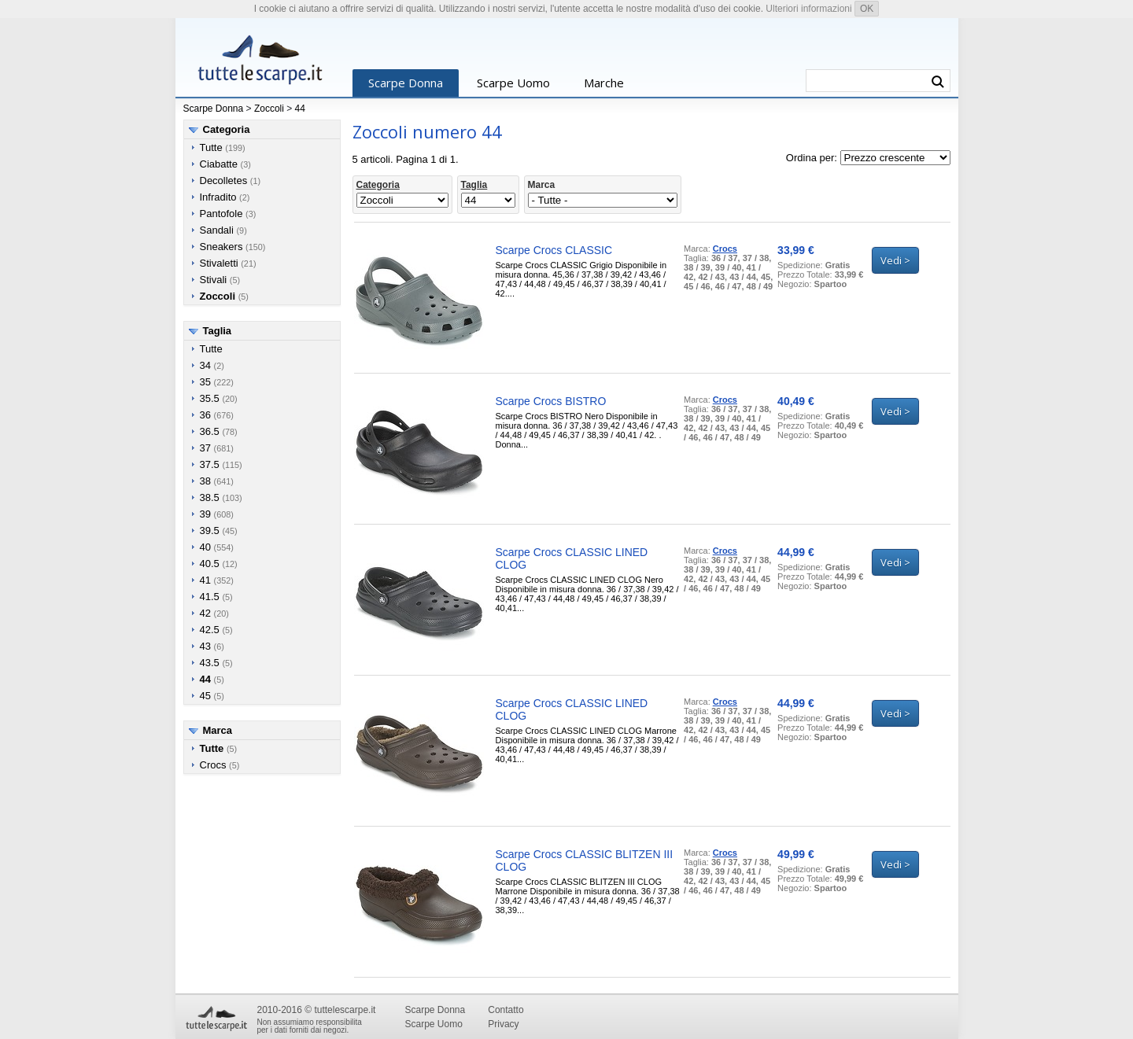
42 (205, 613)
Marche (604, 82)
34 (205, 365)
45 (205, 696)
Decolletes (224, 180)
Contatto (505, 1009)
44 (300, 108)
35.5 (210, 398)
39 (205, 514)
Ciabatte (219, 164)
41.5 (210, 596)
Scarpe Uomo (513, 82)
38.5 (210, 497)
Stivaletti (219, 263)
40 (205, 547)
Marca (218, 730)
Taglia (217, 331)
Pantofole (221, 213)
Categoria (226, 129)
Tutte (211, 147)
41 (205, 580)
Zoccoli (269, 108)
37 (205, 448)
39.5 (210, 530)
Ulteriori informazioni (808, 8)
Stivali (213, 280)
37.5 (210, 464)
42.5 (210, 630)
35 (205, 382)
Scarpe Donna (405, 82)
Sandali (217, 230)
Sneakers (221, 246)
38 (205, 481)
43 (205, 646)
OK (866, 8)
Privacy (503, 1024)
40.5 (210, 563)
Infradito (218, 197)
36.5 (210, 431)
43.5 (210, 663)
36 (205, 415)
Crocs (213, 765)
